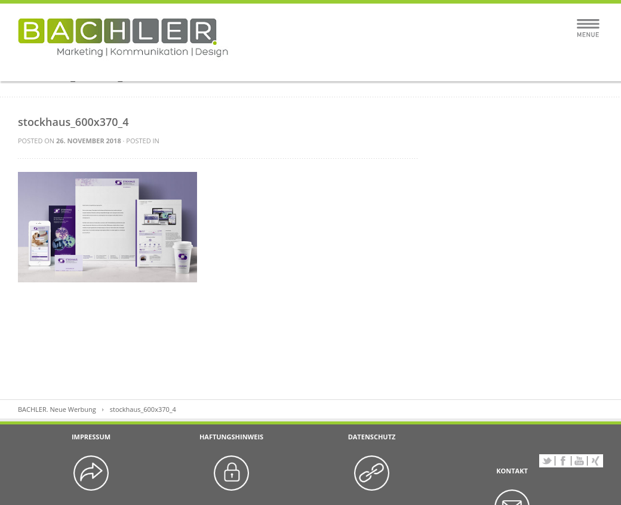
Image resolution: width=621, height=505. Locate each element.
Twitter (547, 461)
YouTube (579, 461)
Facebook (563, 461)
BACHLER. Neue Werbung (57, 409)
